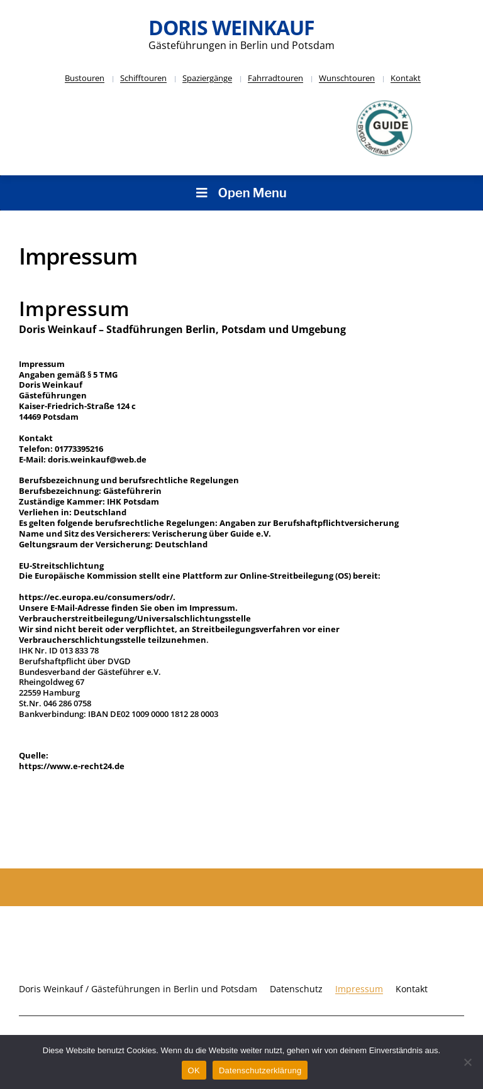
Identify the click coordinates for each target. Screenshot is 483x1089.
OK (194, 1070)
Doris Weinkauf (231, 27)
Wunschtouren (347, 78)
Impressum (359, 989)
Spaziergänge (207, 78)
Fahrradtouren (275, 78)
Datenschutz (296, 989)
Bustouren (84, 78)
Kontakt (406, 78)
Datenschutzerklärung (260, 1070)
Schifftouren (143, 78)
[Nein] (467, 1062)
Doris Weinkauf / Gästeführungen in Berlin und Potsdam (138, 989)
